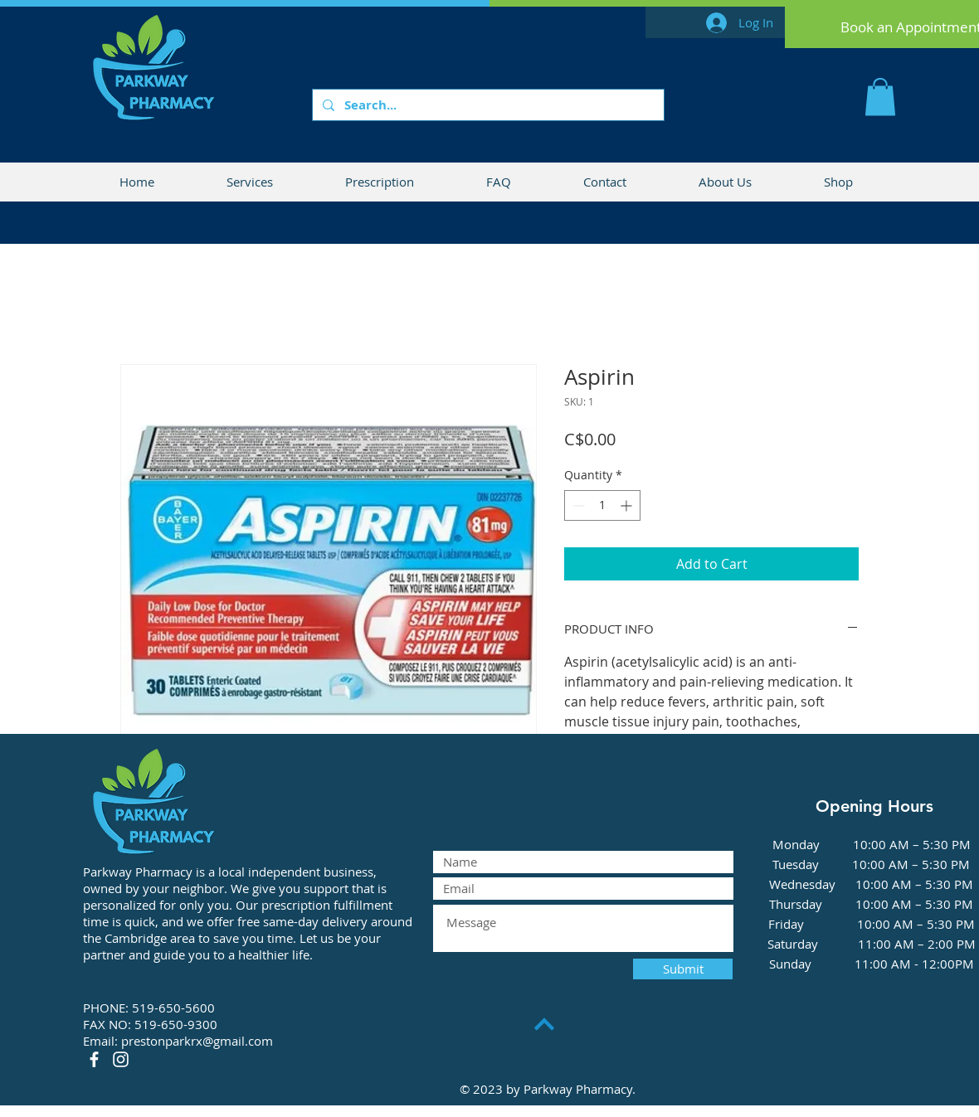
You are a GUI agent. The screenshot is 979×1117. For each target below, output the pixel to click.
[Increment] (627, 505)
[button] (880, 96)
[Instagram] (120, 1059)
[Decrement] (577, 505)
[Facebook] (94, 1059)
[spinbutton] (602, 505)
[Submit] (683, 969)
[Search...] (486, 105)
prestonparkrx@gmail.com (197, 1040)
